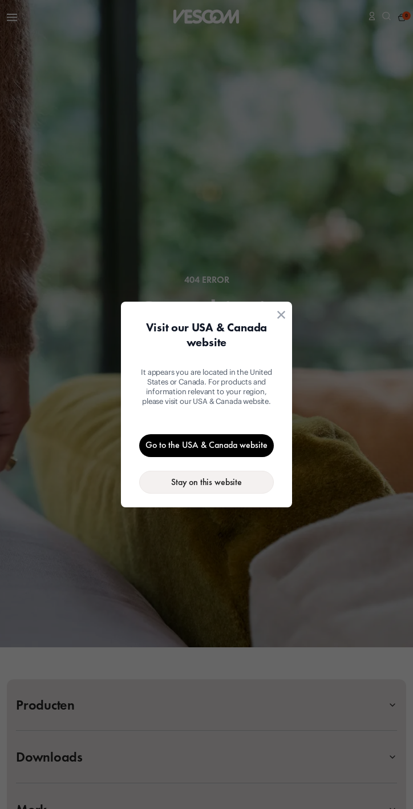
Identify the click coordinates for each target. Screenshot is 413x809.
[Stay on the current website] (206, 482)
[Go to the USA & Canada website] (206, 445)
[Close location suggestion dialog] (281, 315)
